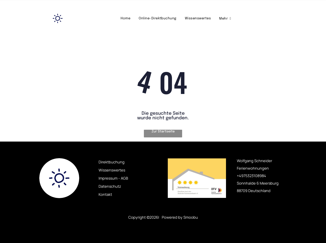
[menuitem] (125, 18)
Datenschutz (110, 186)
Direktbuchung (112, 161)
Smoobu (190, 217)
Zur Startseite (163, 131)
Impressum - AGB (113, 178)
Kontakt (105, 194)
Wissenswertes (112, 170)
